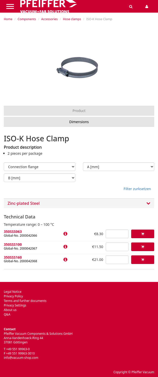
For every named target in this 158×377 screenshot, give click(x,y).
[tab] (79, 203)
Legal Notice (12, 292)
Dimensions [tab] (79, 121)
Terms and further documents (25, 301)
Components (27, 19)
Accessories (49, 19)
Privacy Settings (15, 305)
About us (10, 310)
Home (8, 19)
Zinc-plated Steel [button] (79, 203)
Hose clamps (72, 19)
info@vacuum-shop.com (21, 358)
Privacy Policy (13, 296)
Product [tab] (79, 110)
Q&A (7, 314)
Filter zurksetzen (137, 188)
